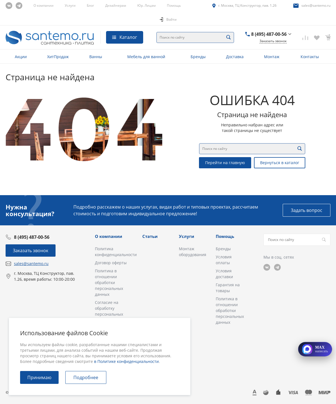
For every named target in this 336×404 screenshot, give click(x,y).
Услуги (70, 5)
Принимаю (39, 377)
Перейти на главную (225, 162)
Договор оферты (111, 262)
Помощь (174, 5)
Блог (90, 5)
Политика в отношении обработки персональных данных (109, 282)
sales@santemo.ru (315, 5)
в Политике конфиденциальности (126, 361)
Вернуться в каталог (279, 162)
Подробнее (85, 377)
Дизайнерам (115, 5)
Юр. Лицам (146, 5)
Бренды (223, 248)
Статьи (150, 236)
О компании (43, 5)
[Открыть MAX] (315, 349)
